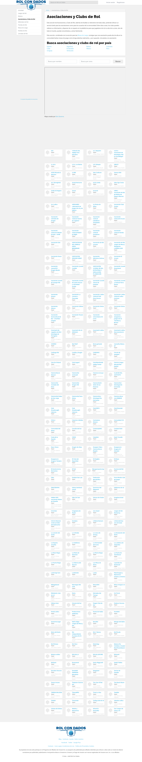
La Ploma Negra (98, 553)
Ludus (95, 573)
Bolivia (89, 46)
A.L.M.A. (53, 164)
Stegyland (96, 670)
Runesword (75, 662)
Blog (60, 739)
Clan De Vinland (56, 362)
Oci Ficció (117, 593)
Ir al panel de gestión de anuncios (29, 99)
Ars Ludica (54, 204)
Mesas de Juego (83, 35)
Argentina (70, 46)
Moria (73, 593)
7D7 (52, 150)
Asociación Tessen (77, 315)
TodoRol (116, 692)
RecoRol (95, 621)
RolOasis (53, 662)
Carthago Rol (55, 352)
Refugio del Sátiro (119, 621)
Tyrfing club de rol (98, 700)
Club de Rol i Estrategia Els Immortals (118, 385)
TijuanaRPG (75, 692)
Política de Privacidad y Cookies (84, 746)
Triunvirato (75, 700)
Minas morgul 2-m (119, 584)
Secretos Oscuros (56, 670)
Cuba (48, 48)
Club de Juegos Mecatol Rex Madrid (118, 364)
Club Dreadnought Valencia (55, 410)
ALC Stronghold (56, 182)
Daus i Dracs (55, 447)
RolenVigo (96, 644)
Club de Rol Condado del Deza (55, 385)
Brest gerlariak (97, 344)
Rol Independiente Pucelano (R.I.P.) (77, 634)
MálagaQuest (55, 584)
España (49, 46)
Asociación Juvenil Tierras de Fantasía (98, 282)
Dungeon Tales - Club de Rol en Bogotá (98, 449)
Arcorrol (95, 190)
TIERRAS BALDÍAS (56, 692)
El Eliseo (116, 459)
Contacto (50, 746)
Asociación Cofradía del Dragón (54, 218)
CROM (74, 437)
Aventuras (65, 739)
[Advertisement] (29, 66)
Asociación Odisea (77, 306)
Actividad (21, 10)
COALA (53, 420)
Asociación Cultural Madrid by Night (76, 232)
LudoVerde (75, 573)
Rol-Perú (74, 644)
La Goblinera (76, 543)
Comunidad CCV (119, 420)
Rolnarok (116, 654)
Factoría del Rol (118, 469)
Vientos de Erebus (56, 708)
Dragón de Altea (77, 447)
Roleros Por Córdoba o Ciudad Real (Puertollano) (119, 646)
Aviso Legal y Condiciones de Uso (64, 746)
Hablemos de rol (119, 487)
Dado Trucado (118, 437)
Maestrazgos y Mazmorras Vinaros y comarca (119, 574)
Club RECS (96, 408)
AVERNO (53, 344)
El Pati (74, 469)
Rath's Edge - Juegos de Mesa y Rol (77, 623)
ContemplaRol (97, 428)
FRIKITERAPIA (55, 487)
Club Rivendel (118, 408)
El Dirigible (96, 459)
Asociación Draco (56, 256)
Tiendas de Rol (22, 25)
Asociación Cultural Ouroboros (96, 232)
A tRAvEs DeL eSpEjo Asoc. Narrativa (76, 152)
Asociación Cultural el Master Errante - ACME (56, 232)
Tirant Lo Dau (97, 692)
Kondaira (74, 521)
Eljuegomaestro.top (98, 469)
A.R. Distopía (97, 164)
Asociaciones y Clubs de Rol (26, 19)
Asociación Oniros (98, 306)
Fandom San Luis (77, 477)
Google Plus (77, 742)
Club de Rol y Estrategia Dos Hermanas (97, 398)
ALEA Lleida (96, 182)
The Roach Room (119, 682)
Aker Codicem (97, 172)
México (89, 48)
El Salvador (70, 48)
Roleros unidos (55, 654)
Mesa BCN (96, 584)
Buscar (117, 61)
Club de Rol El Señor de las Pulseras (97, 385)
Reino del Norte (55, 632)
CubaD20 (96, 437)
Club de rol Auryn (98, 373)
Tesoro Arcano (55, 682)
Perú (107, 48)
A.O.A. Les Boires (77, 164)
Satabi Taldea (118, 662)
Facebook (64, 742)
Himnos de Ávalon (98, 497)
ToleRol (53, 700)
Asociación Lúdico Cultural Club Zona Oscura (98, 296)
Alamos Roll (117, 172)
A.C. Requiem (97, 150)
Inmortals (54, 511)
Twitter (70, 742)
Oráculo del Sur (77, 603)
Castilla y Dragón (77, 352)
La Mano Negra (55, 553)
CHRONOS (96, 352)
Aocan (74, 190)
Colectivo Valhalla (77, 420)
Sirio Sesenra (60, 116)
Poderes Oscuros (119, 603)
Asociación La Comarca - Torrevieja (76, 296)
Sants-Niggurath (98, 662)
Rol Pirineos (54, 644)
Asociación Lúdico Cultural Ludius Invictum (119, 296)
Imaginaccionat (118, 497)
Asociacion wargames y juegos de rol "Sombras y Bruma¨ (118, 318)
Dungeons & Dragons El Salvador (117, 449)
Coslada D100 (118, 428)
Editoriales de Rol (23, 22)
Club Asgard (75, 362)
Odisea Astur (55, 603)
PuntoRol (117, 611)
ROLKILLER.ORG (98, 654)
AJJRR (74, 172)
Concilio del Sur (77, 428)
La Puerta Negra (56, 563)
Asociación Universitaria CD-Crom (98, 316)
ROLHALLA (75, 654)
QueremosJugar (56, 621)
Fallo (52, 477)
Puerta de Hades (98, 611)
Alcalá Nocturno (77, 182)
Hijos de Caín (76, 497)
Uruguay (49, 50)
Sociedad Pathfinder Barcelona (75, 672)
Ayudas (71, 739)
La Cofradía (75, 533)
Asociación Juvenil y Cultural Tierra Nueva (119, 282)
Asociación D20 (55, 242)
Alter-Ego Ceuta (119, 182)
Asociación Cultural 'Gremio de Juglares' (77, 218)
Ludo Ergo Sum (55, 573)
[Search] (73, 2)
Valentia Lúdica (118, 700)
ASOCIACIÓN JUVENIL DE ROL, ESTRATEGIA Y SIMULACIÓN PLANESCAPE (98, 270)
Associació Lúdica (98, 330)
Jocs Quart (96, 511)
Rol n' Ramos (97, 632)
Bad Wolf (75, 344)
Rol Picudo (117, 632)
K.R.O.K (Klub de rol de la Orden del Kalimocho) (56, 523)
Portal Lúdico (55, 611)
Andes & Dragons (56, 190)
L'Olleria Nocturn (98, 521)
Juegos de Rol (22, 13)
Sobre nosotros (78, 739)
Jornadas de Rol (22, 33)
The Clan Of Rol (97, 682)
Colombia (109, 46)
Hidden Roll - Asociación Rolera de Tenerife (56, 499)
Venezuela (70, 50)
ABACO (116, 164)
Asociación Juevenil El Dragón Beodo (55, 268)
